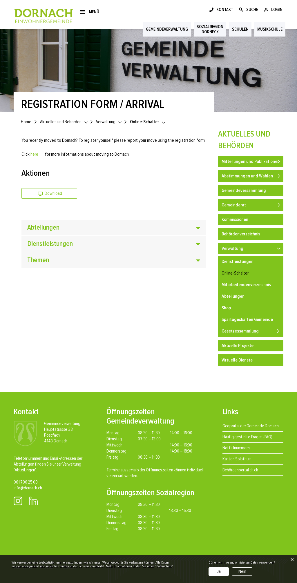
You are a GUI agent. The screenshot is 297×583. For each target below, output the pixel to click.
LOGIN (276, 9)
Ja (219, 571)
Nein (242, 571)
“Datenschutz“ (164, 566)
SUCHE (252, 9)
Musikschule (269, 29)
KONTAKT (224, 9)
